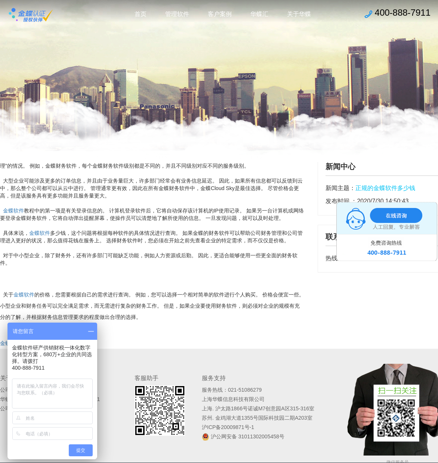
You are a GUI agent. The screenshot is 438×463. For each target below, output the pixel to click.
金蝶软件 (13, 211)
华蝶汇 (259, 14)
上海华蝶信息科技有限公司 (233, 399)
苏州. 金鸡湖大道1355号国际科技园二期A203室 (257, 418)
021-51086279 (245, 390)
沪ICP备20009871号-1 (228, 427)
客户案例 (220, 14)
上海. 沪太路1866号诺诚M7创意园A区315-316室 (258, 408)
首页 (140, 14)
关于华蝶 (299, 14)
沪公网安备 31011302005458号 (243, 436)
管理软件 (177, 14)
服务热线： (215, 390)
